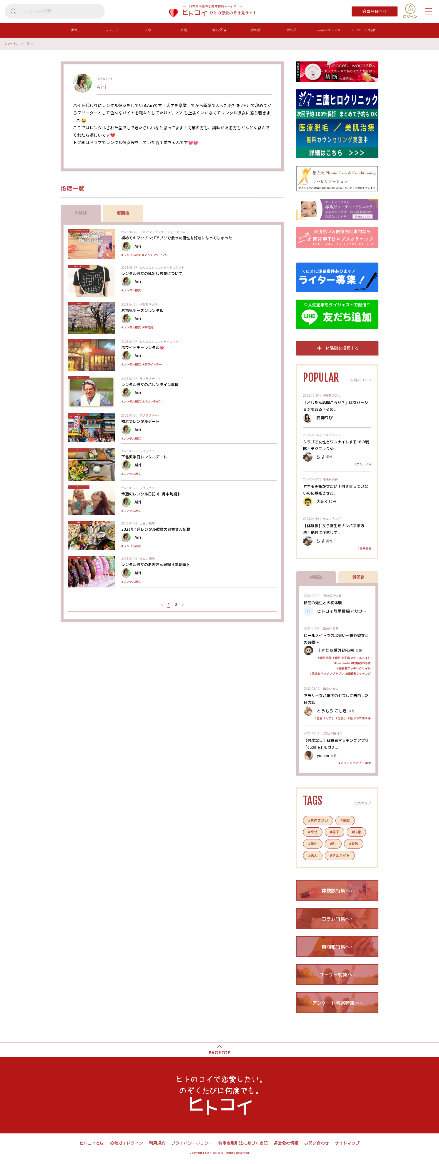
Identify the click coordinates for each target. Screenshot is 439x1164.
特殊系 (143, 304)
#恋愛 (318, 718)
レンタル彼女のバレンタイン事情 (150, 384)
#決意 (356, 831)
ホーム (11, 43)
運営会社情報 (286, 1143)
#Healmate (342, 663)
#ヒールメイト (361, 658)
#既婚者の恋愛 (361, 663)
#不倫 (346, 658)
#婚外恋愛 (325, 658)
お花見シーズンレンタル (142, 310)
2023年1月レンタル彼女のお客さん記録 (155, 529)
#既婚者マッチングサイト (353, 668)
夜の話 (327, 595)
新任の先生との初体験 (323, 602)
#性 (350, 718)
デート (156, 378)
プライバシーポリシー (191, 1143)
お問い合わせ (316, 1143)
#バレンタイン (152, 401)
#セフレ (329, 718)
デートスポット (174, 267)
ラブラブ (145, 378)
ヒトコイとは (91, 1143)
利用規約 (157, 1143)
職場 (152, 523)
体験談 (80, 213)
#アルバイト (340, 855)
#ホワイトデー (152, 364)
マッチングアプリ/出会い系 (167, 232)
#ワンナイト (363, 464)
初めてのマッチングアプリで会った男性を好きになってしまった (176, 238)
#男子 (334, 831)
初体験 (336, 595)
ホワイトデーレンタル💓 (142, 347)
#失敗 (353, 843)
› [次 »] (183, 604)
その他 (153, 304)
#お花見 (147, 327)
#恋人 (312, 855)
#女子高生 (364, 548)
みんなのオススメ (151, 267)
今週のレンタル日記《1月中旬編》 (151, 493)
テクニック (171, 341)
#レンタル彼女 (131, 255)
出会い (143, 232)
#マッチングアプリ (155, 255)
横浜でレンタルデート (140, 421)
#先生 (312, 843)
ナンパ (336, 518)
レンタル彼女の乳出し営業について (151, 273)
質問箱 (123, 213)
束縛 (335, 479)
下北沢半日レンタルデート (144, 456)
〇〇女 (336, 395)
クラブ (336, 434)
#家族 (345, 820)
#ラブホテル (362, 718)
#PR (368, 763)
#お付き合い (318, 820)
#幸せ (312, 831)
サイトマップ (347, 1143)
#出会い (341, 718)
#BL (333, 843)
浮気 (339, 733)
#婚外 (337, 658)
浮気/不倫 (329, 733)
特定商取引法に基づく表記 (243, 1143)
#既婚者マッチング (358, 674)
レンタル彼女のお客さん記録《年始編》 (155, 564)
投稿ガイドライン (126, 1143)
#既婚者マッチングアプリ (327, 674)
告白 (335, 628)
